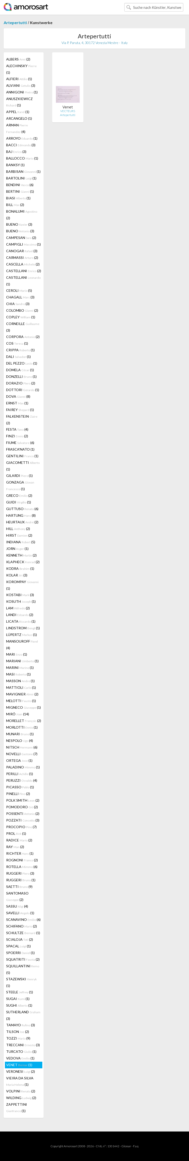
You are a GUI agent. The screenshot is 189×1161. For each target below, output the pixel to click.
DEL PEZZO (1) (21, 363)
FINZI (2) (17, 436)
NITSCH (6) (21, 747)
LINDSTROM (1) (23, 628)
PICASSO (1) (20, 787)
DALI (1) (18, 356)
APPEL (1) (17, 112)
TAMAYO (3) (20, 1025)
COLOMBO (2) (22, 310)
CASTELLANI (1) (23, 280)
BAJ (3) (16, 151)
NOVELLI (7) (21, 754)
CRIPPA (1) (20, 350)
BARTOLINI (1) (21, 178)
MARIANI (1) (22, 661)
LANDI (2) (19, 615)
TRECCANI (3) (23, 1045)
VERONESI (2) (20, 1071)
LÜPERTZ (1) (21, 634)
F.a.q (136, 1146)
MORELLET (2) (23, 721)
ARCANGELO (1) (19, 118)
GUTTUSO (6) (22, 509)
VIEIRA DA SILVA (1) (19, 1081)
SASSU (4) (17, 906)
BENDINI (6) (19, 185)
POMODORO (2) (22, 807)
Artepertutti (15, 22)
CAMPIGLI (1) (23, 244)
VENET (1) (19, 1065)
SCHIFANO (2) (21, 926)
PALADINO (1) (23, 767)
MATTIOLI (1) (21, 687)
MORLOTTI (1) (22, 727)
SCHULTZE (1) (23, 933)
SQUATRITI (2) (23, 959)
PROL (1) (16, 833)
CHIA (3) (18, 304)
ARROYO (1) (21, 138)
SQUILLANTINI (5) (22, 969)
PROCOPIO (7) (21, 827)
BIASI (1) (18, 198)
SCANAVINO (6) (23, 919)
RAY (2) (15, 847)
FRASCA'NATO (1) (20, 449)
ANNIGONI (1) (22, 92)
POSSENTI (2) (22, 813)
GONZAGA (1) (20, 485)
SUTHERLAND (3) (23, 1015)
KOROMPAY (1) (22, 585)
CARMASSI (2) (22, 257)
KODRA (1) (20, 568)
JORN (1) (17, 548)
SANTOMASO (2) (17, 896)
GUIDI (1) (18, 502)
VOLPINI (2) (20, 1091)
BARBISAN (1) (23, 171)
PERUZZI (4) (21, 780)
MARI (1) (16, 654)
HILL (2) (18, 529)
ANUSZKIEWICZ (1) (19, 102)
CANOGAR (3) (21, 251)
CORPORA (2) (23, 337)
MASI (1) (18, 674)
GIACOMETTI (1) (23, 465)
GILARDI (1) (19, 475)
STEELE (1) (19, 992)
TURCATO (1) (21, 1051)
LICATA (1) (20, 621)
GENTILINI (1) (22, 456)
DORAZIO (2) (20, 383)
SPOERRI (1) (20, 953)
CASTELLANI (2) (23, 271)
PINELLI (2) (18, 794)
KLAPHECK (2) (23, 562)
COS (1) (17, 343)
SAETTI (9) (19, 886)
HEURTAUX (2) (22, 522)
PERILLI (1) (19, 774)
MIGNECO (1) (23, 707)
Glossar (126, 1146)
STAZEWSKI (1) (21, 982)
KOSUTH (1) (21, 601)
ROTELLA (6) (21, 867)
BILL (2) (15, 205)
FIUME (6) (20, 443)
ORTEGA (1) (19, 760)
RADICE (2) (19, 840)
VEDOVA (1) (20, 1058)
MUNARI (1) (20, 734)
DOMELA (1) (20, 370)
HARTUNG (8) (21, 515)
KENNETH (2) (21, 555)
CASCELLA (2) (23, 264)
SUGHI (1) (19, 1005)
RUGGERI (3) (20, 873)
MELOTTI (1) (21, 701)
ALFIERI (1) (19, 79)
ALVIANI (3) (20, 85)
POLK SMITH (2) (22, 800)
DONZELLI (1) (21, 376)
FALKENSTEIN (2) (21, 419)
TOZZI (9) (18, 1038)
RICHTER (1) (19, 853)
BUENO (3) (19, 224)
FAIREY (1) (20, 410)
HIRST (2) (19, 535)
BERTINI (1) (20, 191)
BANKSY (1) (15, 165)
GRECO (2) (19, 495)
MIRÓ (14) (17, 714)
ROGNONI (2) (22, 860)
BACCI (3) (20, 145)
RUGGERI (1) (20, 880)
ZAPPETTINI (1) (16, 1107)
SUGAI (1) (18, 999)
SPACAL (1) (18, 946)
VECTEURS (67, 111)
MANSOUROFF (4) (22, 644)
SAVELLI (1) (20, 913)
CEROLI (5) (19, 290)
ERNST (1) (17, 403)
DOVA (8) (18, 396)
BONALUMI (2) (21, 214)
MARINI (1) (20, 667)
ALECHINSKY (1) (21, 69)
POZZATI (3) (22, 820)
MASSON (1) (20, 681)
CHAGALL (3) (20, 297)
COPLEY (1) (20, 317)
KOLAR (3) (16, 575)
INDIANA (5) (20, 542)
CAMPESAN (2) (21, 237)
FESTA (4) (17, 429)
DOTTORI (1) (22, 390)
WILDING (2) (21, 1098)
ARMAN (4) (17, 128)
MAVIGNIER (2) (22, 694)
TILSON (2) (17, 1031)
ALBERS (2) (18, 59)
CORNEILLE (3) (22, 327)
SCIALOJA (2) (19, 939)
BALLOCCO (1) (22, 158)
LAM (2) (18, 608)
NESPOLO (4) (19, 740)
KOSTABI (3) (20, 595)
